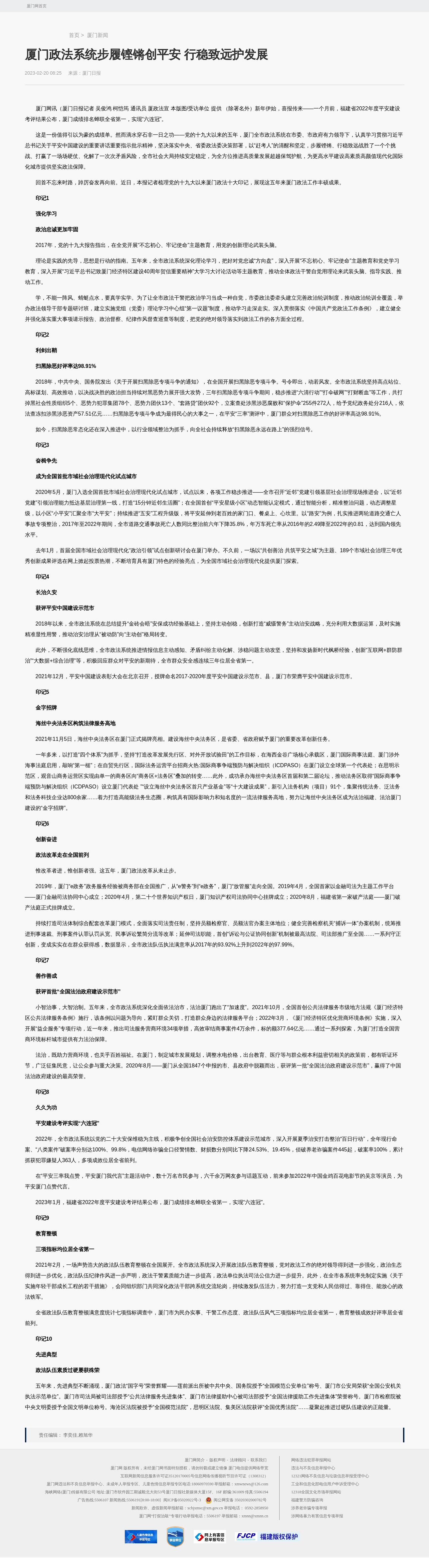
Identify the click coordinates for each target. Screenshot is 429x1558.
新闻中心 (47, 32)
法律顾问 (238, 1460)
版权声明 (217, 1460)
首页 (74, 35)
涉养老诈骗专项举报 (309, 1508)
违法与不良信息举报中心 (313, 1468)
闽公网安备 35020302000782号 (236, 1500)
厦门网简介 (195, 1460)
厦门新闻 (97, 35)
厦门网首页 (37, 6)
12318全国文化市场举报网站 (316, 1492)
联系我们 (259, 1460)
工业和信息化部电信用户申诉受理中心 (325, 1484)
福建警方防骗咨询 (307, 1500)
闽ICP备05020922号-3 (182, 1500)
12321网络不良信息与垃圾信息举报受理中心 (330, 1476)
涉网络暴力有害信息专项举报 (317, 1516)
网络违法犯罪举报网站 (311, 1460)
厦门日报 (91, 73)
